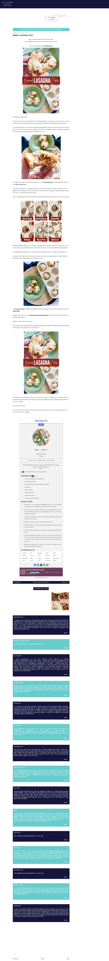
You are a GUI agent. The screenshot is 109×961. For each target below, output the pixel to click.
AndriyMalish (18, 767)
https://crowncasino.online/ (39, 772)
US (33, 476)
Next (68, 959)
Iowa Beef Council (48, 46)
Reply (65, 633)
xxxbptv (16, 885)
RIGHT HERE (16, 311)
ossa (15, 832)
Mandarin (17, 617)
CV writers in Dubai (42, 690)
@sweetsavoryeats (34, 572)
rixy (15, 788)
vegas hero (62, 912)
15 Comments (17, 582)
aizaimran (17, 682)
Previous (15, 959)
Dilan (15, 703)
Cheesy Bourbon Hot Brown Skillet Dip (38, 315)
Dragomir (17, 870)
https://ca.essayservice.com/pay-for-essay (27, 660)
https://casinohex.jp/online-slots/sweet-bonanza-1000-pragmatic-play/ (37, 819)
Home (42, 959)
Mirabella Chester (20, 641)
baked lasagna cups (39, 582)
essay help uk (22, 751)
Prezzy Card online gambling (23, 891)
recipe (47, 582)
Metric (36, 476)
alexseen (16, 746)
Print (41, 424)
